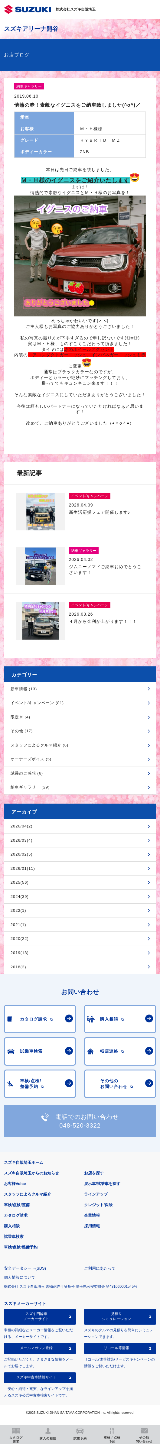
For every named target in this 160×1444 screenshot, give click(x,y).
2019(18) (20, 952)
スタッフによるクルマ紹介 (27, 1194)
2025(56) (20, 882)
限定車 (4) (21, 717)
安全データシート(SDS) (25, 1268)
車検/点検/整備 (17, 1205)
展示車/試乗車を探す (102, 1183)
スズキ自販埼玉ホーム (23, 1162)
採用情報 (92, 1226)
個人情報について (19, 1277)
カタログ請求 (16, 1215)
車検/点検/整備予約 (21, 1247)
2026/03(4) (22, 840)
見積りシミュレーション (116, 1316)
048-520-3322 (80, 1125)
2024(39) (20, 896)
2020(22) (20, 938)
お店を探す (94, 1173)
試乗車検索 (14, 1236)
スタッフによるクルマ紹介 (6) (40, 745)
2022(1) (18, 910)
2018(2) (18, 967)
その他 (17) (22, 731)
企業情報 (92, 1215)
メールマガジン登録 (36, 1348)
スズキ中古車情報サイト (36, 1377)
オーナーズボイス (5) (31, 759)
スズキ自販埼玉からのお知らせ (31, 1173)
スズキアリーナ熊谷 (31, 28)
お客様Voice (15, 1183)
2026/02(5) (22, 854)
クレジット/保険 (98, 1205)
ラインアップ (96, 1194)
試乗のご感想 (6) (27, 773)
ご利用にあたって (100, 1268)
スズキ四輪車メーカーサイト (36, 1316)
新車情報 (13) (24, 689)
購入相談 (12, 1226)
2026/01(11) (23, 868)
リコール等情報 (116, 1348)
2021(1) (18, 924)
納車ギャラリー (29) (30, 787)
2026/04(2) (22, 826)
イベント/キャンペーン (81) (37, 703)
